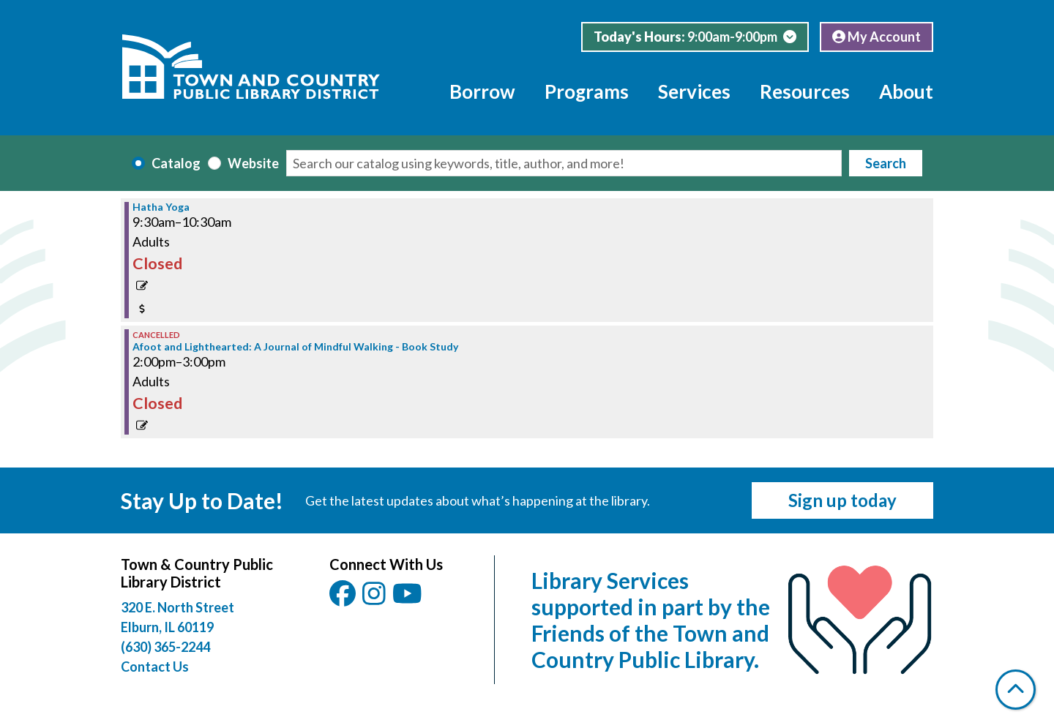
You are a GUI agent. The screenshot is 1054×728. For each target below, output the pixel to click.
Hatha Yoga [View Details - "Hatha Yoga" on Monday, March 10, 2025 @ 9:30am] (161, 207)
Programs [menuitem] (587, 91)
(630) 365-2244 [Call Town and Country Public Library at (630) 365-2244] (165, 647)
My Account (876, 37)
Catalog (176, 163)
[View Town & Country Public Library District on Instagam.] (375, 598)
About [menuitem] (906, 91)
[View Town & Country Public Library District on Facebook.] (343, 598)
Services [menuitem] (694, 91)
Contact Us (155, 666)
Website (253, 163)
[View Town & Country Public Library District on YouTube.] (408, 598)
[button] (695, 37)
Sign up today (842, 500)
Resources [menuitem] (805, 91)
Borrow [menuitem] (482, 91)
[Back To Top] (1015, 689)
